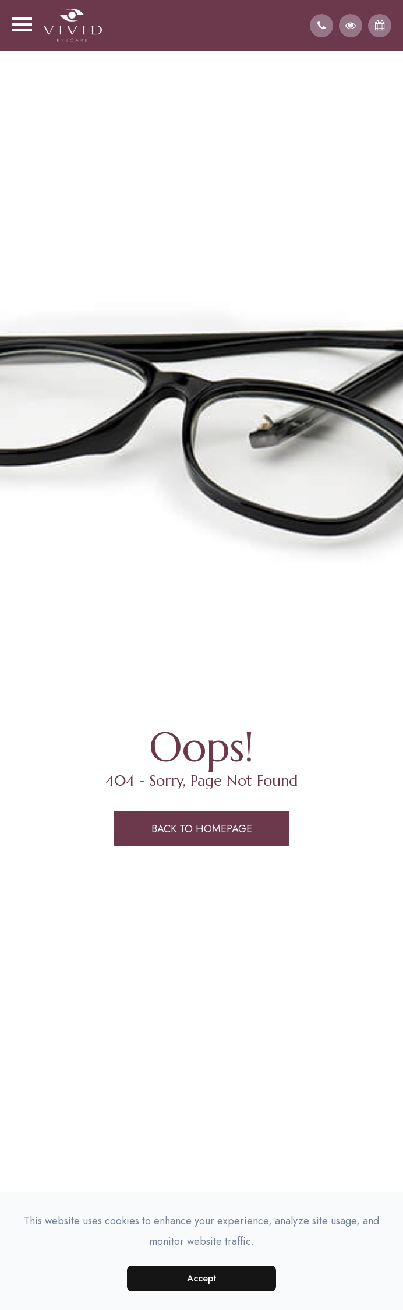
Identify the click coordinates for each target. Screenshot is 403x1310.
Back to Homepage (201, 828)
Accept (202, 1278)
